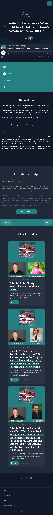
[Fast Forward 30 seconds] (17, 53)
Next (47, 222)
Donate (6, 500)
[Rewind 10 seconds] (8, 53)
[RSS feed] (22, 478)
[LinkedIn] (31, 478)
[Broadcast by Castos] (4, 57)
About (6, 490)
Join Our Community (11, 506)
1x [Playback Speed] (12, 53)
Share (50, 57)
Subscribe (42, 57)
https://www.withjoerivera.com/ (38, 125)
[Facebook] (26, 478)
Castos (40, 511)
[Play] (3, 52)
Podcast (6, 485)
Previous (7, 222)
